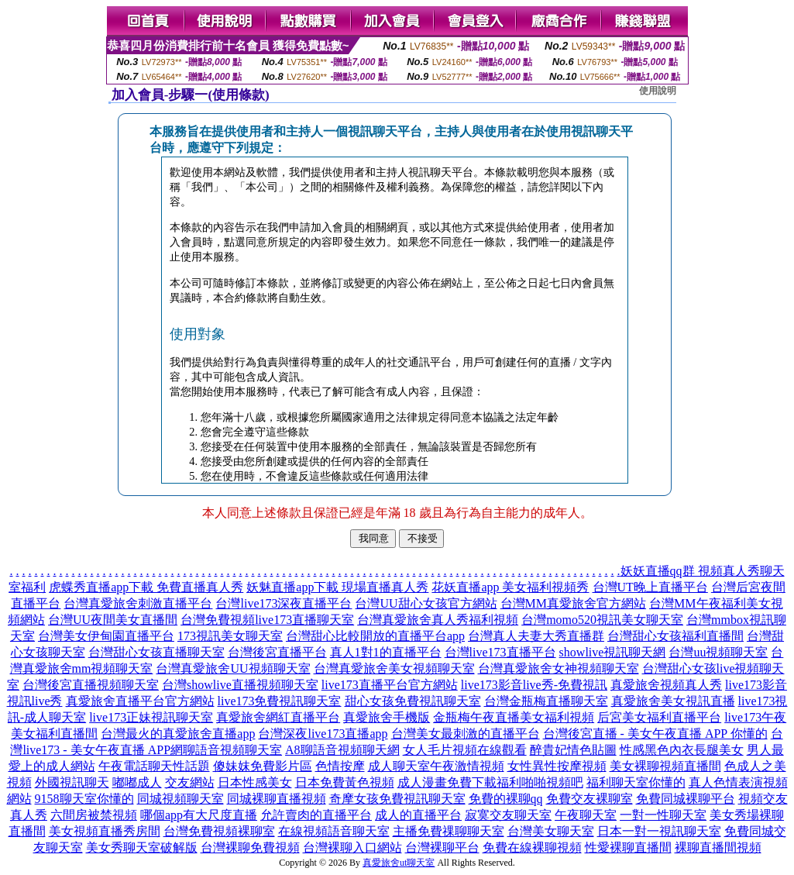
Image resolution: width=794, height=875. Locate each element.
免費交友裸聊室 (589, 798)
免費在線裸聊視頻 (532, 847)
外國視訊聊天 (72, 782)
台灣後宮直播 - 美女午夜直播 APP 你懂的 (655, 733)
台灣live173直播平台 (500, 652)
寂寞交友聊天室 (508, 815)
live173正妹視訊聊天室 (151, 717)
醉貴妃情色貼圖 (573, 749)
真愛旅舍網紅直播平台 (278, 717)
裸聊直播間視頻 (718, 847)
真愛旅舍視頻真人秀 (666, 684)
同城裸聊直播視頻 (276, 798)
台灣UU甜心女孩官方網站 (426, 603)
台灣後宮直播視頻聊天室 (90, 684)
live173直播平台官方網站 (389, 684)
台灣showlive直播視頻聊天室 (240, 684)
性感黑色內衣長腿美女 (682, 749)
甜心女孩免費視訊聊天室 (413, 701)
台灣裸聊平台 (442, 847)
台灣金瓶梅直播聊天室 (546, 701)
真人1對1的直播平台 (386, 652)
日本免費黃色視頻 (344, 782)
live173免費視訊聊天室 (280, 701)
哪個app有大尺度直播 (198, 815)
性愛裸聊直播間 (628, 847)
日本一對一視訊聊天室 (659, 831)
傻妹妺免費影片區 (262, 766)
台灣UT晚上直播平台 (650, 587)
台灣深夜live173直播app (322, 733)
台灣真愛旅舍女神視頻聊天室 (558, 668)
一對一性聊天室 (663, 815)
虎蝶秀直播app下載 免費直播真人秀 (146, 587)
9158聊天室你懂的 (84, 798)
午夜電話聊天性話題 (154, 766)
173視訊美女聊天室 (230, 635)
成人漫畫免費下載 (447, 782)
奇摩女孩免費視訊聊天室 (397, 798)
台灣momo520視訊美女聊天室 (602, 619)
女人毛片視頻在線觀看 (465, 749)
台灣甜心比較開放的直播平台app (375, 635)
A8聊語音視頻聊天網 (342, 749)
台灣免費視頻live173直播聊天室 (267, 619)
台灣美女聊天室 (550, 831)
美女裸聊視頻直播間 (665, 766)
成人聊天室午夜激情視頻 (436, 766)
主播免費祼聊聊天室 (448, 831)
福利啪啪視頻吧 (540, 782)
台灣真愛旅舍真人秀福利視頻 (437, 619)
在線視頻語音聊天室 (334, 831)
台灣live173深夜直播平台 (283, 603)
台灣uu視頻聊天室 (718, 652)
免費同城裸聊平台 (685, 798)
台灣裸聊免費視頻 (250, 847)
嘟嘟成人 (137, 782)
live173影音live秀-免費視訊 (534, 684)
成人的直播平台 (418, 815)
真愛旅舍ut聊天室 (399, 862)
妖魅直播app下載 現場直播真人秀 (337, 587)
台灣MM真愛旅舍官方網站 (573, 603)
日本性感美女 (255, 782)
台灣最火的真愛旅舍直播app (178, 733)
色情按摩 (340, 766)
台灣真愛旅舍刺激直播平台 (138, 603)
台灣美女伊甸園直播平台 (106, 635)
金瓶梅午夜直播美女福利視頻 (513, 717)
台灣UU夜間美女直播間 (112, 619)
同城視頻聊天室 (180, 798)
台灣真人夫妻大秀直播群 (536, 635)
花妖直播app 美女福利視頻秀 (510, 587)
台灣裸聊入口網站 (352, 847)
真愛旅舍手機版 (386, 717)
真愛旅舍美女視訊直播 (673, 701)
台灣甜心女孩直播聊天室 (156, 652)
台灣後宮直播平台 (277, 652)
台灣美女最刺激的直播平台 (465, 733)
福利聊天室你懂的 (636, 782)
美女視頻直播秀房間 (104, 831)
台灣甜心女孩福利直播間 (675, 635)
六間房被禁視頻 (93, 815)
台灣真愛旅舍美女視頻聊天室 (394, 668)
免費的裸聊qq (506, 798)
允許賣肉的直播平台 (316, 815)
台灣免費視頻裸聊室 (219, 831)
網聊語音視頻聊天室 (226, 749)
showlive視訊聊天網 (612, 652)
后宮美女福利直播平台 (659, 717)
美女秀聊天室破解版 (142, 847)
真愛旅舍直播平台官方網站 (140, 701)
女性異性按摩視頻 (557, 766)
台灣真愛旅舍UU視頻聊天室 (233, 668)
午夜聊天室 (586, 815)
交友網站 (190, 782)
